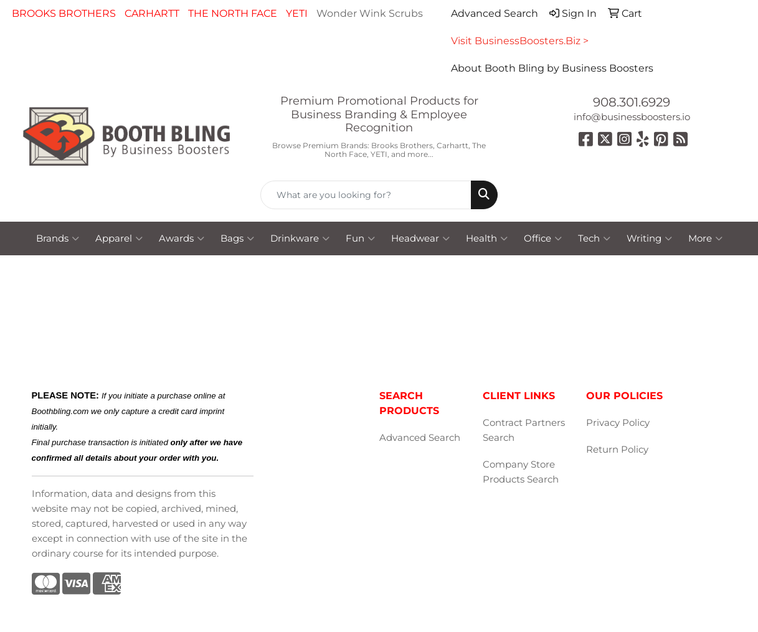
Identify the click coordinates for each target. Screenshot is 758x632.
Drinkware (299, 238)
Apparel (119, 238)
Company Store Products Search (521, 472)
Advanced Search (419, 437)
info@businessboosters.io (632, 117)
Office (543, 238)
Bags (237, 238)
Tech (594, 238)
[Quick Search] (366, 195)
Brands (57, 238)
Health (487, 238)
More (705, 238)
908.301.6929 (631, 102)
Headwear (420, 238)
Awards (181, 238)
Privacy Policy (618, 422)
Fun (360, 238)
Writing (649, 238)
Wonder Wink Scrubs (369, 13)
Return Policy (617, 449)
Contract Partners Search (524, 430)
